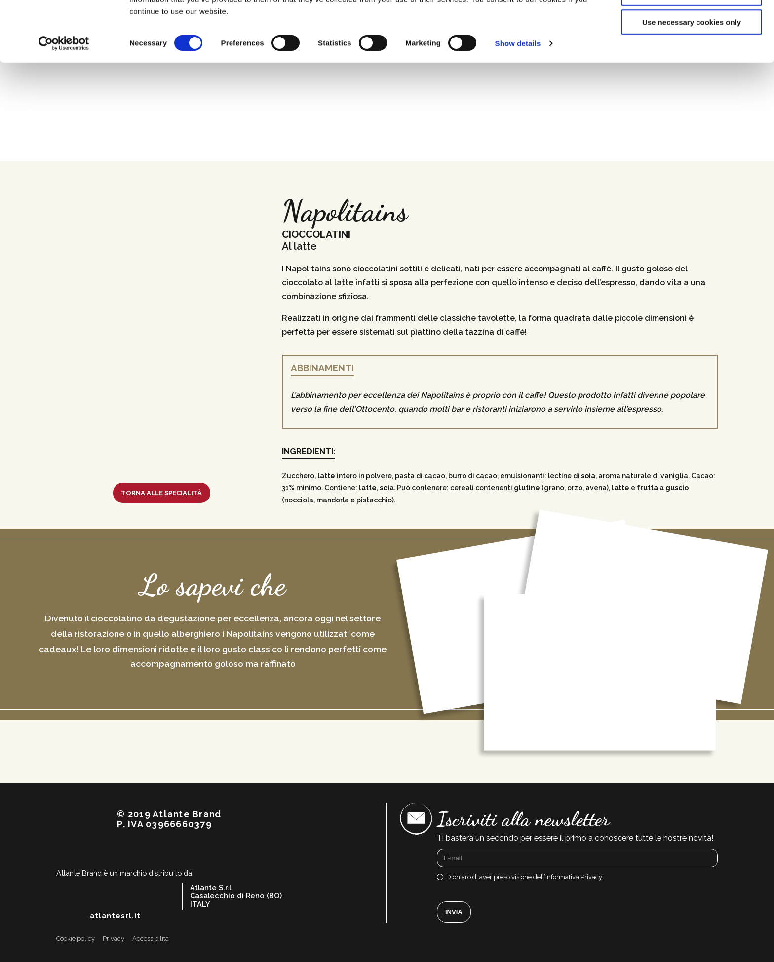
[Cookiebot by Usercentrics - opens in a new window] (64, 103)
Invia (454, 912)
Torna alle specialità (161, 493)
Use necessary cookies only (691, 82)
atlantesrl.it (115, 916)
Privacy (591, 877)
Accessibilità (150, 938)
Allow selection (691, 53)
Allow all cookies (692, 24)
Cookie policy (75, 938)
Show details (518, 103)
